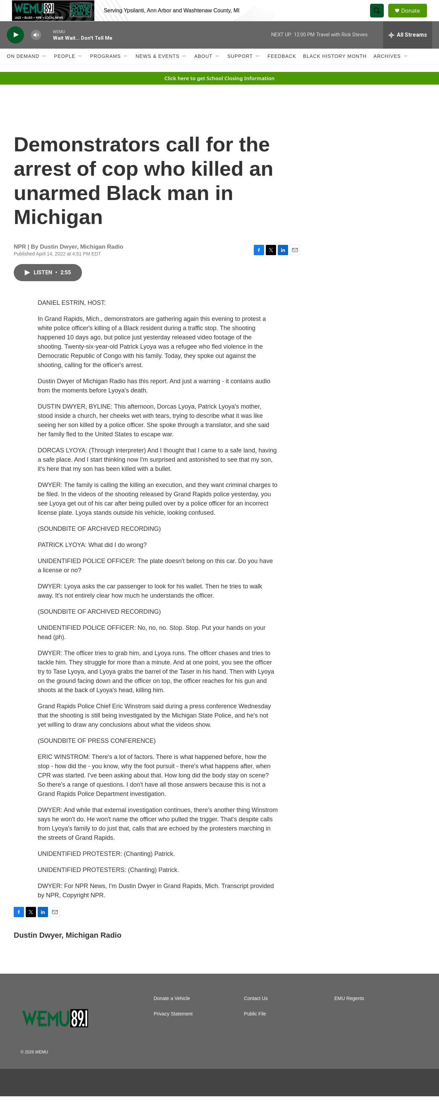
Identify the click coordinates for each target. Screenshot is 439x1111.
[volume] (36, 50)
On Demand (23, 71)
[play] (15, 50)
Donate (414, 18)
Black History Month (335, 71)
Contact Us (256, 1013)
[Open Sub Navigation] (44, 71)
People (64, 71)
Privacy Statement (173, 1028)
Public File (255, 1028)
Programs (105, 71)
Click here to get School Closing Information (219, 92)
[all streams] (407, 49)
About (203, 71)
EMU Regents (349, 1013)
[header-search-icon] (380, 18)
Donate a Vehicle (172, 1013)
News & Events (157, 71)
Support (240, 71)
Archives (387, 71)
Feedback (282, 71)
